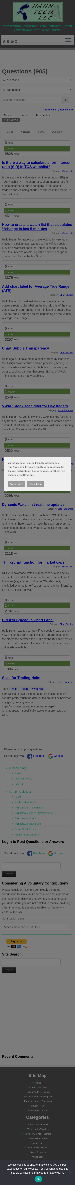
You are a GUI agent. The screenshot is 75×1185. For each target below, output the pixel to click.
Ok (38, 1179)
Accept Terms (16, 484)
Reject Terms (35, 484)
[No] (70, 1172)
